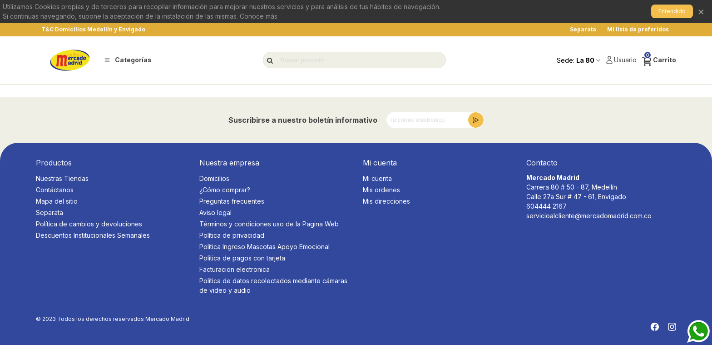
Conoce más (258, 16)
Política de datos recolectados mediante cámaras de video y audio (273, 285)
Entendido (672, 11)
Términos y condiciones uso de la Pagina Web (269, 224)
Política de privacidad (231, 235)
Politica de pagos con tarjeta (242, 258)
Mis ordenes (381, 190)
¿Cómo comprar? (224, 190)
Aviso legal (215, 212)
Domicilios (214, 178)
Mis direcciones (386, 201)
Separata (49, 212)
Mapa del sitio (57, 201)
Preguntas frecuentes (231, 201)
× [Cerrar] (701, 11)
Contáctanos (55, 190)
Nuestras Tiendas (62, 178)
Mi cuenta (377, 178)
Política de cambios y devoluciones (89, 224)
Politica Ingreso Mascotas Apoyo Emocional (264, 246)
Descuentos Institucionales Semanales (93, 235)
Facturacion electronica (234, 269)
